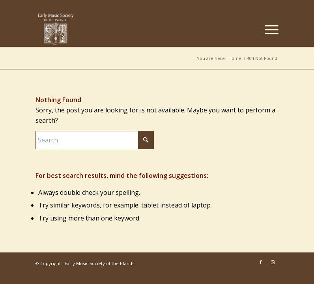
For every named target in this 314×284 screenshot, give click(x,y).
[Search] (95, 140)
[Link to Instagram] (272, 262)
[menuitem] (267, 29)
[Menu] (267, 29)
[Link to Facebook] (261, 262)
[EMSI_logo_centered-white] (56, 29)
